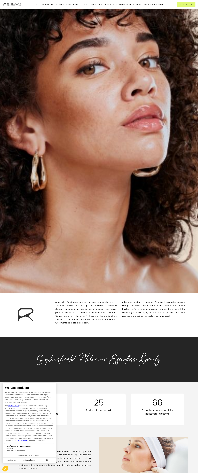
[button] (186, 4)
